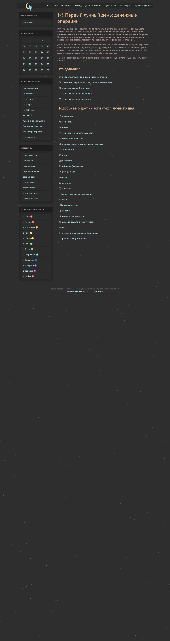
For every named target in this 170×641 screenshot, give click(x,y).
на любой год (29, 115)
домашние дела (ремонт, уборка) (78, 222)
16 (24, 58)
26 (24, 70)
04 (42, 40)
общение (66, 121)
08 (36, 46)
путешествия (68, 172)
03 (36, 40)
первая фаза (29, 166)
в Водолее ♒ (29, 271)
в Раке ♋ (28, 233)
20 (48, 58)
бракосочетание (70, 205)
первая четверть (31, 171)
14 (42, 52)
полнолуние (29, 182)
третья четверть (31, 193)
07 (30, 46)
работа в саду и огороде (74, 238)
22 (30, 64)
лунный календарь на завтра (76, 99)
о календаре (29, 137)
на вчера (27, 104)
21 (24, 64)
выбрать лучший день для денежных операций (85, 77)
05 (48, 40)
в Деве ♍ (28, 243)
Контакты (99, 444)
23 (36, 64)
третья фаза (29, 187)
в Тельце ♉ (29, 222)
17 (30, 58)
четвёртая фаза (31, 198)
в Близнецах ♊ (30, 227)
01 (24, 40)
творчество (68, 149)
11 (24, 52)
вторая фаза (29, 177)
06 (24, 46)
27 (30, 70)
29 (42, 70)
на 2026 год (28, 110)
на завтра (28, 99)
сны (64, 227)
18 (36, 58)
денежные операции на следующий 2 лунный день (87, 82)
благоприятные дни (32, 126)
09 (42, 46)
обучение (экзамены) (73, 166)
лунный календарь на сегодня (77, 93)
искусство (67, 160)
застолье (66, 183)
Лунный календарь (75, 444)
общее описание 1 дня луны (76, 88)
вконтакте (28, 22)
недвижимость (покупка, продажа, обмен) (83, 144)
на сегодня (28, 93)
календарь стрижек (32, 131)
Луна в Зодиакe (142, 5)
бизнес (65, 127)
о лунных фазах (31, 155)
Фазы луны (125, 5)
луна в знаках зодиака (34, 121)
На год (78, 5)
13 (36, 52)
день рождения (30, 88)
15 (48, 52)
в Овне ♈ (28, 216)
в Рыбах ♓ (28, 276)
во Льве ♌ (28, 238)
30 (48, 70)
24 (42, 64)
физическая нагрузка (73, 216)
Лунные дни (110, 5)
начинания (67, 116)
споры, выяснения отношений (77, 194)
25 (48, 64)
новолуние (28, 160)
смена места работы (72, 138)
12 (30, 52)
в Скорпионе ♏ (31, 254)
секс (64, 199)
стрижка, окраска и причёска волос (80, 233)
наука (65, 155)
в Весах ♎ (28, 249)
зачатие (66, 210)
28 (36, 70)
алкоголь (67, 188)
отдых (65, 177)
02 (30, 40)
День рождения (93, 5)
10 (48, 46)
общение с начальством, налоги (78, 133)
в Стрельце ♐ (30, 260)
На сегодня (52, 5)
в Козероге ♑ (30, 265)
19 (42, 58)
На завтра (66, 5)
